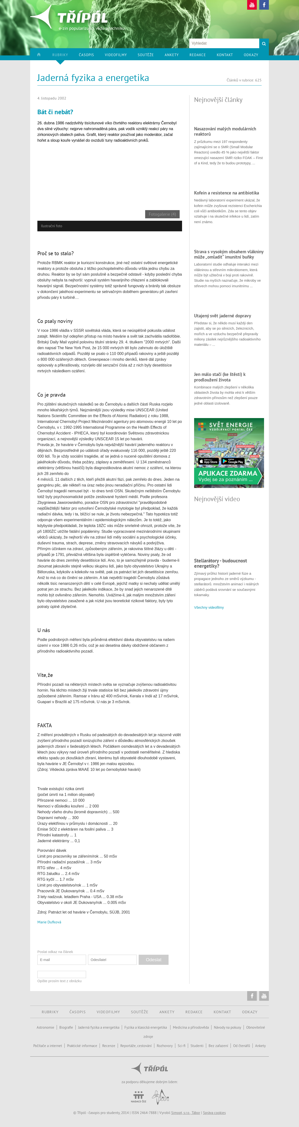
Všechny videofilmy (209, 607)
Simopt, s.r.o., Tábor (185, 1112)
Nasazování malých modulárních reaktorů (225, 131)
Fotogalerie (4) (162, 214)
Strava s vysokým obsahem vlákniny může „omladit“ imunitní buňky (228, 254)
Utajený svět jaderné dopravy (222, 316)
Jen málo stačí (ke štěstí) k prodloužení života (219, 376)
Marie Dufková (49, 922)
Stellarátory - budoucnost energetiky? (220, 563)
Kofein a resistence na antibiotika (226, 193)
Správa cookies (214, 1112)
